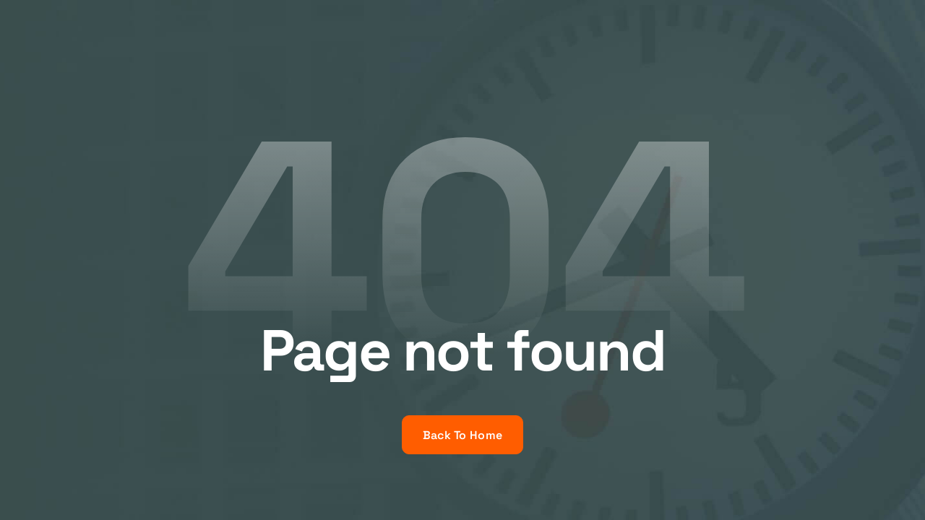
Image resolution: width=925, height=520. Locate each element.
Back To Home (463, 435)
